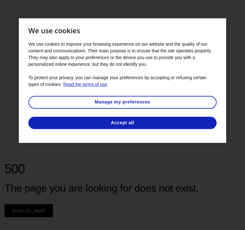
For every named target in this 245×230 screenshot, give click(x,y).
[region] (122, 80)
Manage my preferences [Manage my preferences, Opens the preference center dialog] (122, 101)
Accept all (122, 122)
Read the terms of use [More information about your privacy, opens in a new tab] (85, 84)
